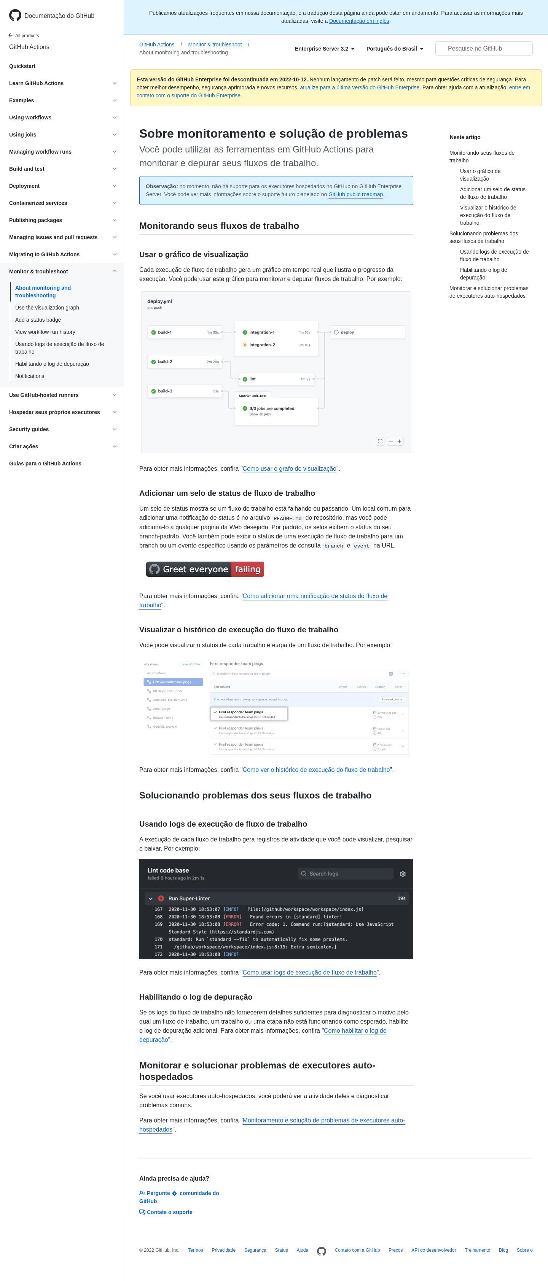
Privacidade (224, 1250)
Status (281, 1250)
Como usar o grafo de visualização (289, 468)
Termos (195, 1250)
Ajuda (302, 1250)
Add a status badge (38, 320)
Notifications (29, 376)
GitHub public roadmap (355, 194)
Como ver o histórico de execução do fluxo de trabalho (316, 770)
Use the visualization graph (47, 308)
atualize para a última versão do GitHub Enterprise (360, 87)
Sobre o (525, 1250)
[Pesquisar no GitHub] (484, 48)
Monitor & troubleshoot (219, 44)
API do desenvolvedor (433, 1250)
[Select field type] (324, 49)
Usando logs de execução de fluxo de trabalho (59, 348)
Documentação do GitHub (59, 16)
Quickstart (22, 66)
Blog (503, 1250)
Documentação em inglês (359, 21)
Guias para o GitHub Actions (45, 463)
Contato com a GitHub (357, 1250)
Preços (396, 1250)
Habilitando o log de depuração (52, 364)
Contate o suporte (166, 1212)
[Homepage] (321, 1252)
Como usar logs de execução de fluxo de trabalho (310, 972)
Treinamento (477, 1250)
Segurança (255, 1250)
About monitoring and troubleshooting (43, 291)
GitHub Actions (29, 47)
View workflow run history (45, 332)
